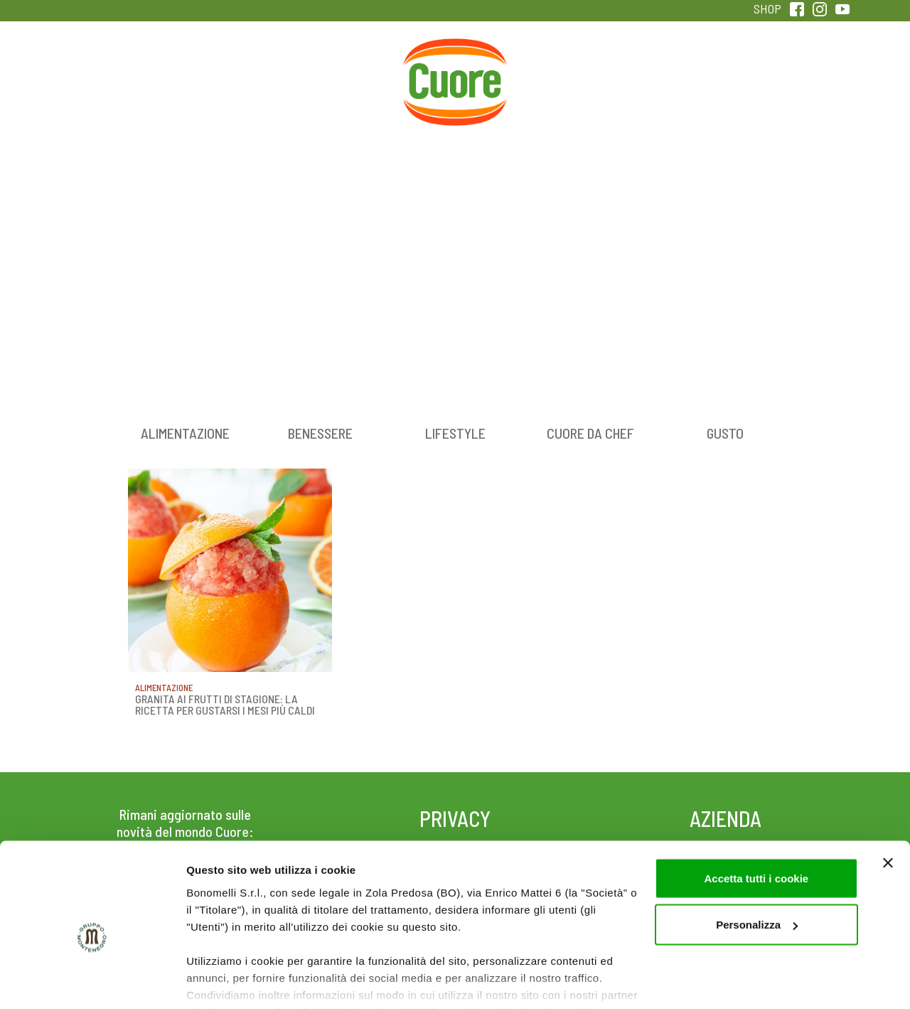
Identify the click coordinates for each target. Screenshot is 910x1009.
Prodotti (116, 70)
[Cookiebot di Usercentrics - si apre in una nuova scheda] (92, 981)
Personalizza (757, 856)
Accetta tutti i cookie (756, 810)
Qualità (680, 70)
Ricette (342, 70)
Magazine (568, 70)
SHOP (767, 8)
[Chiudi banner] (888, 794)
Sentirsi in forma (793, 70)
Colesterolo (229, 70)
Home (455, 55)
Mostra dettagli (224, 981)
